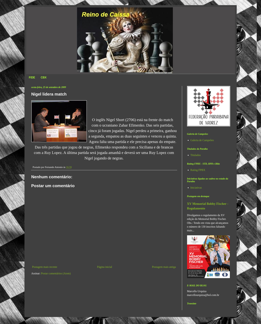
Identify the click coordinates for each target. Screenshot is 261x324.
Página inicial (104, 266)
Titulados (195, 155)
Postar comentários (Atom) (56, 273)
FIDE (32, 77)
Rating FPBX (197, 170)
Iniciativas (196, 187)
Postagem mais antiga (164, 266)
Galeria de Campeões (202, 140)
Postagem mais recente (44, 266)
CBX (44, 77)
